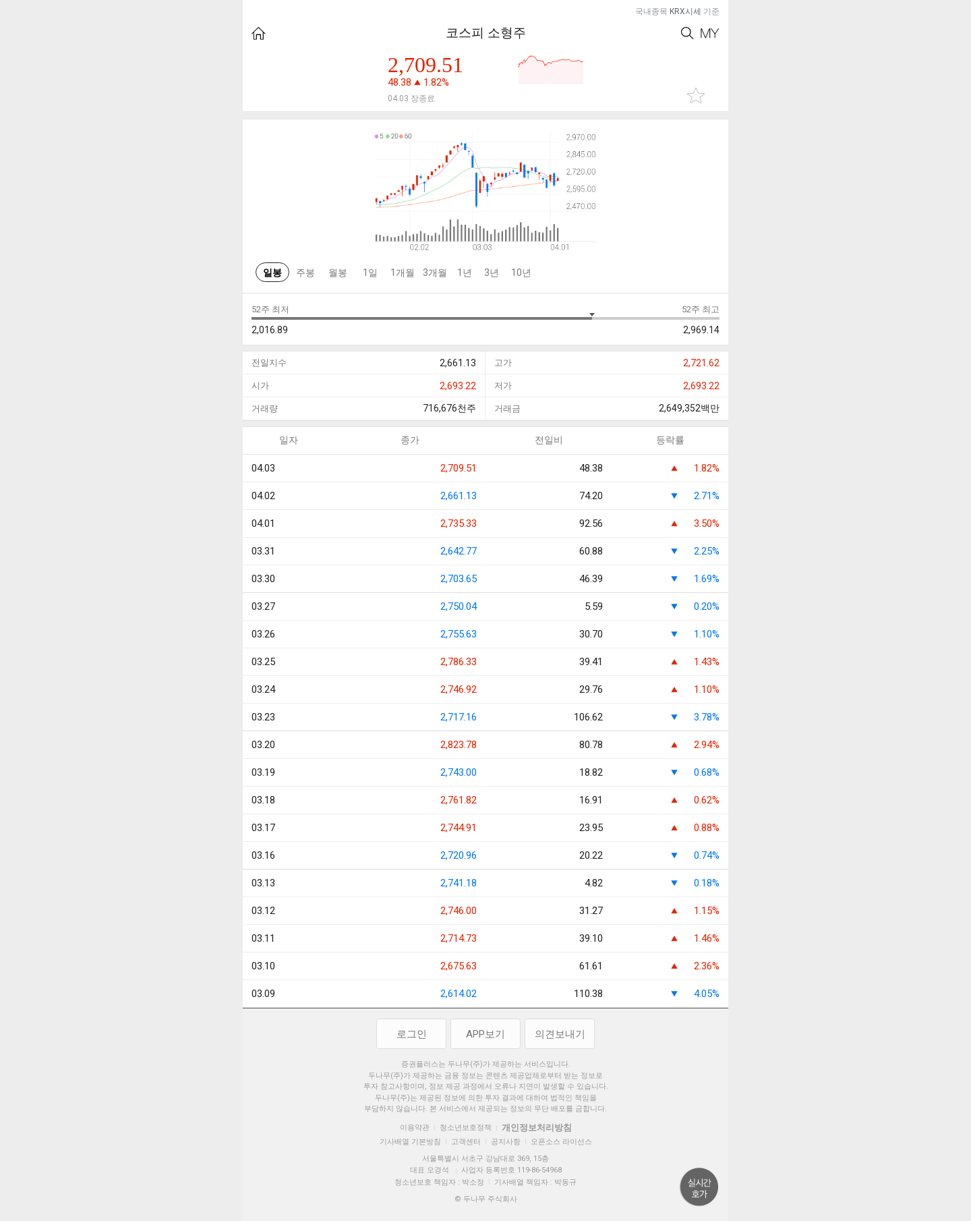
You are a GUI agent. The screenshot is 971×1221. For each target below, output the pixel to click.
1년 (464, 272)
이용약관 (415, 1127)
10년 (521, 272)
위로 (699, 1187)
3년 (491, 272)
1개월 (402, 272)
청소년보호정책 (466, 1127)
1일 (370, 272)
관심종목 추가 (696, 95)
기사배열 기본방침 (410, 1141)
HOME (259, 33)
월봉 (337, 272)
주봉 (305, 272)
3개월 (435, 272)
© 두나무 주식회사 (485, 1199)
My (710, 33)
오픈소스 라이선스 (561, 1141)
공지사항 (506, 1141)
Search (687, 33)
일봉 (272, 272)
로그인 (411, 1034)
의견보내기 (560, 1034)
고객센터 (466, 1141)
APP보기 (485, 1034)
